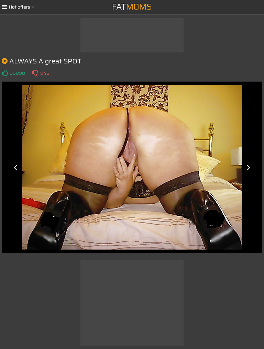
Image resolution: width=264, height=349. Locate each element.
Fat (132, 6)
